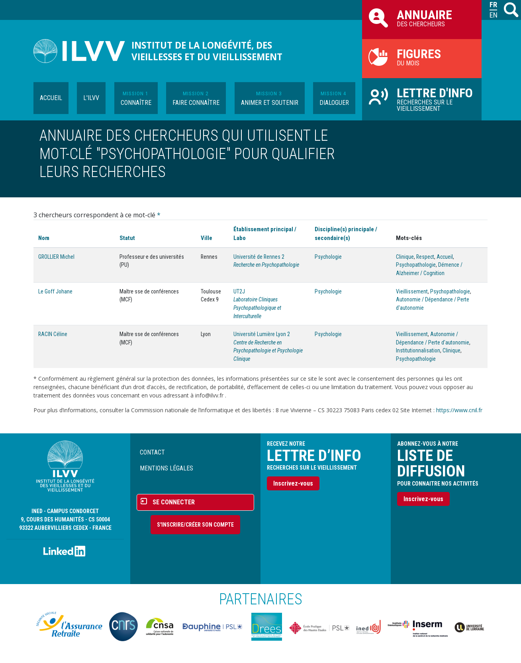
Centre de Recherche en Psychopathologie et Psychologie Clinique (268, 350)
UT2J (239, 291)
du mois (421, 56)
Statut (127, 238)
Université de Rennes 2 (258, 257)
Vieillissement (412, 291)
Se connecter (174, 502)
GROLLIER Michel (56, 257)
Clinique (405, 257)
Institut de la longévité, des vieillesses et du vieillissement (206, 51)
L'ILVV (91, 98)
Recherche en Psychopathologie (266, 265)
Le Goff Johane (55, 291)
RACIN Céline (52, 334)
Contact (152, 452)
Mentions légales (166, 468)
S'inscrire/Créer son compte (195, 524)
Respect (425, 257)
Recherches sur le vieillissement (421, 98)
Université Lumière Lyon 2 (261, 334)
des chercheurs (421, 17)
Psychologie (328, 257)
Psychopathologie (416, 265)
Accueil (51, 98)
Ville (206, 238)
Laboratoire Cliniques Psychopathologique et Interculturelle (257, 307)
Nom (43, 238)
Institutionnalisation (418, 350)
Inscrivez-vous (293, 483)
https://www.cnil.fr (459, 410)
